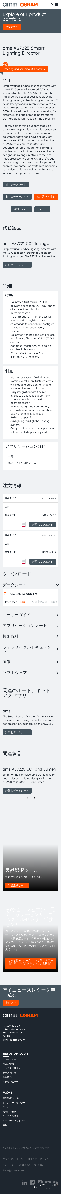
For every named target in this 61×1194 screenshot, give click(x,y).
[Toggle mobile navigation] (56, 4)
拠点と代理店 (9, 1072)
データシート (15, 184)
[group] (30, 251)
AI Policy (38, 1164)
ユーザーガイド (17, 196)
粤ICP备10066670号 (13, 1170)
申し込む (10, 1002)
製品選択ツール (17, 885)
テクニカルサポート (13, 1116)
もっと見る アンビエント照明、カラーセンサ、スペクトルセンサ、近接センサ (30, 963)
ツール (6, 1107)
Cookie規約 (25, 1164)
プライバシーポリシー (14, 1159)
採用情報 (7, 1077)
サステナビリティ (12, 1068)
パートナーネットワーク (15, 1120)
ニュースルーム (11, 1059)
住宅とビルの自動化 (19, 463)
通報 (5, 1125)
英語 (22, 602)
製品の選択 (11, 26)
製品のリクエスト (42, 524)
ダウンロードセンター (14, 1102)
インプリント (9, 1164)
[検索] (51, 4)
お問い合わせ (21, 209)
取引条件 (44, 1159)
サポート (42, 209)
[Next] (34, 798)
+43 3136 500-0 (16, 1039)
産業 (10, 456)
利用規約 (32, 1159)
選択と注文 (46, 196)
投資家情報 (8, 1063)
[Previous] (28, 798)
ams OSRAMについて (16, 1053)
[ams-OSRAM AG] (20, 5)
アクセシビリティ (12, 1081)
